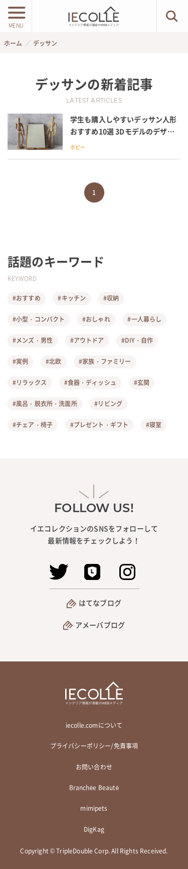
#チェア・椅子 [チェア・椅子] (33, 424)
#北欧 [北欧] (53, 361)
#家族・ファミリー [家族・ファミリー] (105, 361)
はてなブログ (100, 603)
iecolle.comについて (94, 725)
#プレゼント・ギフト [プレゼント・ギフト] (99, 424)
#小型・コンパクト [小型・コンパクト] (39, 319)
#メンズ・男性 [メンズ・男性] (33, 340)
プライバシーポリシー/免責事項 (94, 745)
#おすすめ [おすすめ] (27, 298)
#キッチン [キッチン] (72, 298)
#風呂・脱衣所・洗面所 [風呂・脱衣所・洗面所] (45, 403)
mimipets (93, 808)
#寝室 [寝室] (153, 424)
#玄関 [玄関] (141, 382)
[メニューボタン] (16, 16)
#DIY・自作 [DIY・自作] (137, 340)
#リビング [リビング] (108, 403)
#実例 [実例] (20, 361)
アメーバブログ (100, 625)
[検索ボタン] (172, 16)
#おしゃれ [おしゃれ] (96, 319)
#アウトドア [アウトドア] (87, 340)
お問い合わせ (94, 766)
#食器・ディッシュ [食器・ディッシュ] (90, 382)
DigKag (94, 829)
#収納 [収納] (111, 298)
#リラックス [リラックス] (30, 382)
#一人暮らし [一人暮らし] (144, 319)
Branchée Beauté (94, 787)
